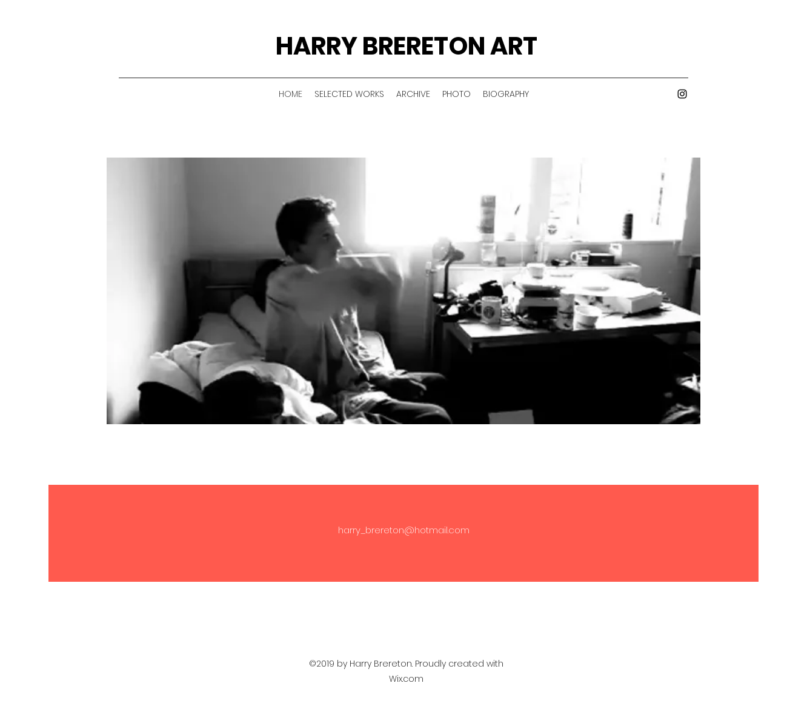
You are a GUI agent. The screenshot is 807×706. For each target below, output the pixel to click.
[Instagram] (682, 94)
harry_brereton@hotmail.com (404, 530)
